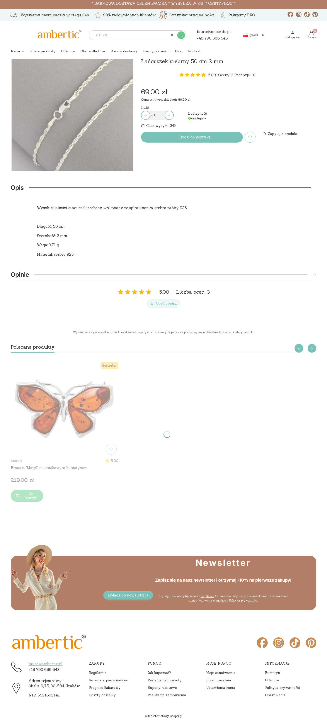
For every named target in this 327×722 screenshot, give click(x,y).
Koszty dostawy (102, 695)
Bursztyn (272, 673)
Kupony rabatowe (162, 688)
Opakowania (275, 695)
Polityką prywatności (243, 600)
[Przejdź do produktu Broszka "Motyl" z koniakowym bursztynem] (64, 408)
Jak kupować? (159, 673)
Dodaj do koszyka (195, 137)
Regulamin (207, 596)
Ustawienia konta (220, 688)
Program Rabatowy (105, 688)
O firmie (272, 680)
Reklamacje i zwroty (165, 680)
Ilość (145, 107)
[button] (181, 35)
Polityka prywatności (282, 688)
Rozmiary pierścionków (108, 680)
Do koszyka (26, 495)
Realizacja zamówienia (167, 695)
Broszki (16, 461)
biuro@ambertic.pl (46, 664)
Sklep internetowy (163, 716)
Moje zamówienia (220, 673)
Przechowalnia (218, 680)
